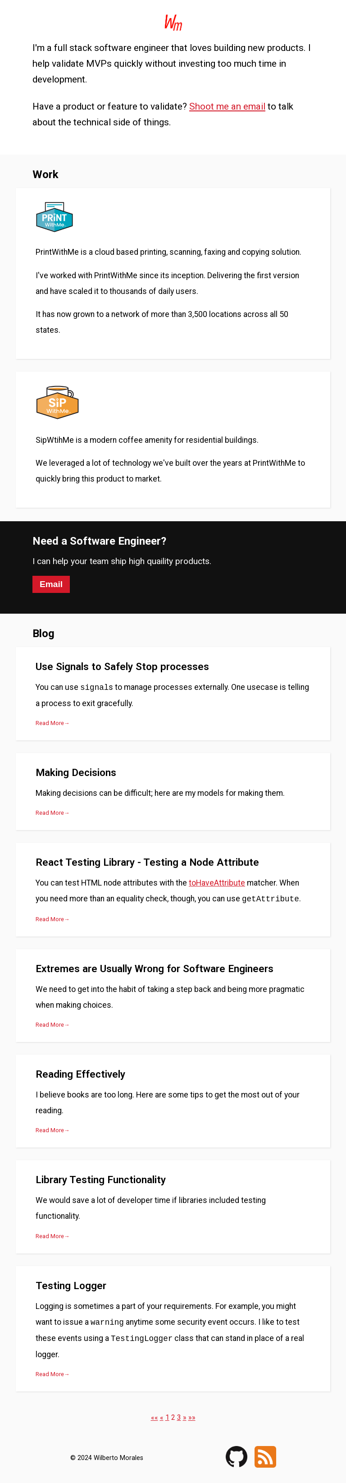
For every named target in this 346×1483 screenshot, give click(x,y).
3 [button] (179, 1417)
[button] (154, 1417)
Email (51, 584)
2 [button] (173, 1417)
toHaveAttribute (217, 882)
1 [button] (167, 1417)
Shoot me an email (227, 106)
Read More (50, 723)
